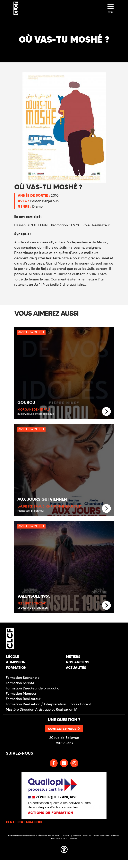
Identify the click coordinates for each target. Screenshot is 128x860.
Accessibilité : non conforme (64, 838)
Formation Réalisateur (23, 699)
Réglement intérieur (109, 835)
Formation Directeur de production (33, 688)
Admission (16, 662)
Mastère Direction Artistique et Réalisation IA (41, 709)
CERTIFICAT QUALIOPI (24, 822)
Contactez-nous (64, 729)
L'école (12, 656)
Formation (16, 667)
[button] (64, 848)
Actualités (76, 667)
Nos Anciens (77, 662)
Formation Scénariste (22, 678)
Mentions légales (91, 835)
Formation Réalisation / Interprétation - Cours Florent (48, 704)
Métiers (73, 656)
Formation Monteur (21, 693)
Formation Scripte (20, 683)
